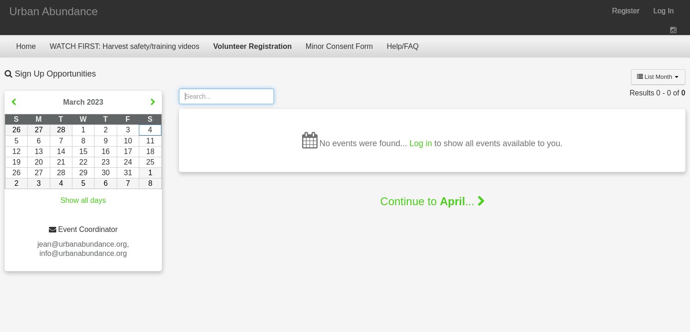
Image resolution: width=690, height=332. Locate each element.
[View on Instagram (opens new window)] (674, 30)
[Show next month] (152, 102)
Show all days (83, 200)
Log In (664, 11)
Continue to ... (432, 201)
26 (16, 130)
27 (39, 130)
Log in (421, 143)
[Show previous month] (14, 102)
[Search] (226, 96)
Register (626, 11)
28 (61, 130)
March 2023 (83, 102)
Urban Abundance (53, 11)
